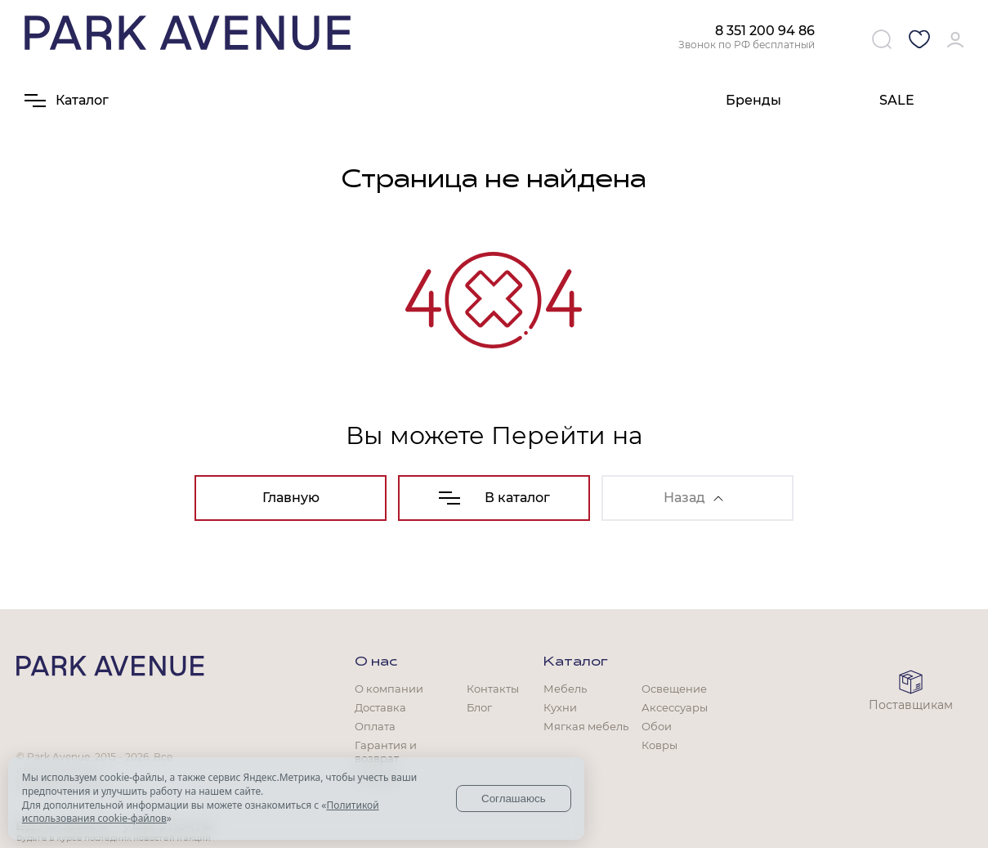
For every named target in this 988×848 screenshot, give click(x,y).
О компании (389, 688)
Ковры (659, 745)
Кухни (560, 707)
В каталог (494, 497)
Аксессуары (675, 707)
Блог (479, 707)
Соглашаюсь (513, 798)
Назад (693, 497)
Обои (657, 726)
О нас (376, 662)
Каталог (575, 662)
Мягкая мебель (585, 726)
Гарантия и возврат (386, 751)
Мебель (565, 688)
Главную (291, 497)
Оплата (375, 726)
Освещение (674, 688)
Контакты (493, 688)
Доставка (380, 707)
